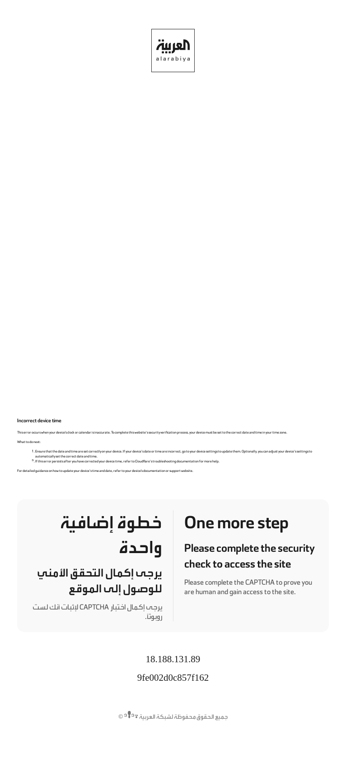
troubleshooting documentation (176, 461)
